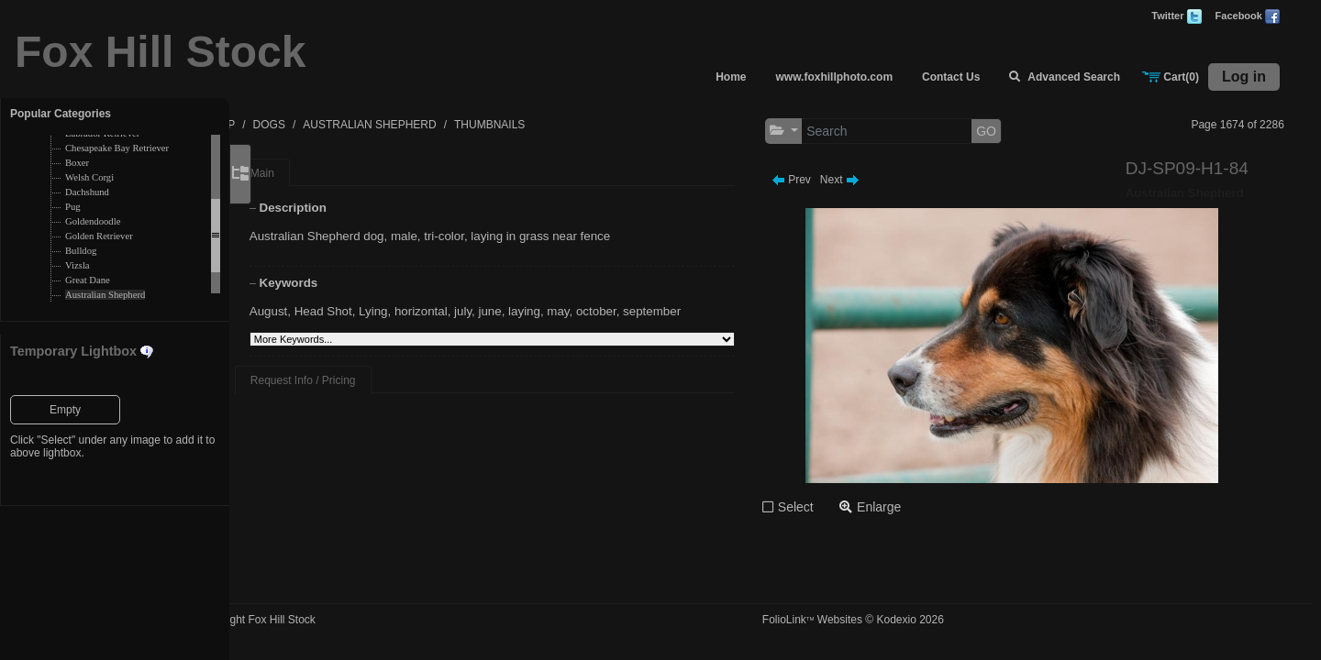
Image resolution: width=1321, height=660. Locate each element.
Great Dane (87, 280)
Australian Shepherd (105, 295)
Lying (427, 311)
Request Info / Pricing (357, 380)
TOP (301, 124)
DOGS (346, 124)
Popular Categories (60, 113)
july (517, 311)
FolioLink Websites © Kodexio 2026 (889, 619)
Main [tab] (316, 173)
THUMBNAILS (566, 124)
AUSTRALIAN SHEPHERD (446, 124)
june (544, 311)
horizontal (475, 311)
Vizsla (77, 265)
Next (875, 179)
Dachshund (87, 192)
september (706, 311)
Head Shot (377, 311)
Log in (1244, 76)
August (323, 311)
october (650, 311)
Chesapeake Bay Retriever (117, 148)
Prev (827, 179)
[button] (819, 130)
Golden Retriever (99, 236)
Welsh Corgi (89, 177)
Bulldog (80, 251)
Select (831, 507)
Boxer (77, 163)
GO (1022, 131)
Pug (73, 207)
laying (578, 311)
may (613, 311)
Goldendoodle (92, 221)
